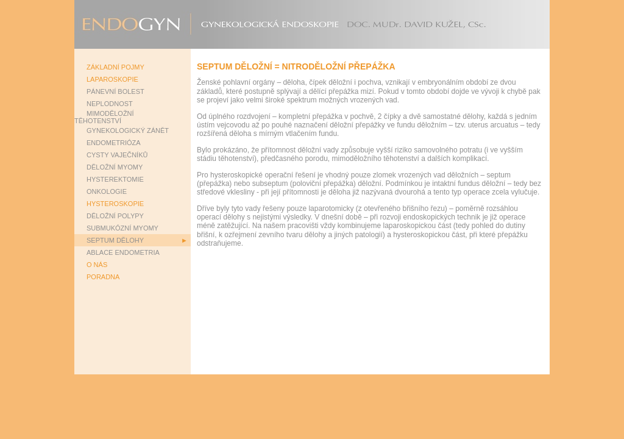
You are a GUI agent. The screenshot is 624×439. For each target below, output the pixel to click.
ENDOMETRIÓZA (114, 142)
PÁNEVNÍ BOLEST (115, 91)
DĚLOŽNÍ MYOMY (115, 167)
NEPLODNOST (110, 103)
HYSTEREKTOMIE (115, 179)
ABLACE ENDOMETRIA (123, 252)
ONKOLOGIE (107, 191)
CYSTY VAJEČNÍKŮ (117, 155)
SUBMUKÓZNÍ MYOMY (122, 228)
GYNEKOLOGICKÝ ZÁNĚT (128, 130)
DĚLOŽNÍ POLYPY (115, 216)
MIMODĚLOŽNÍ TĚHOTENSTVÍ (104, 117)
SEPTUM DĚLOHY (115, 240)
